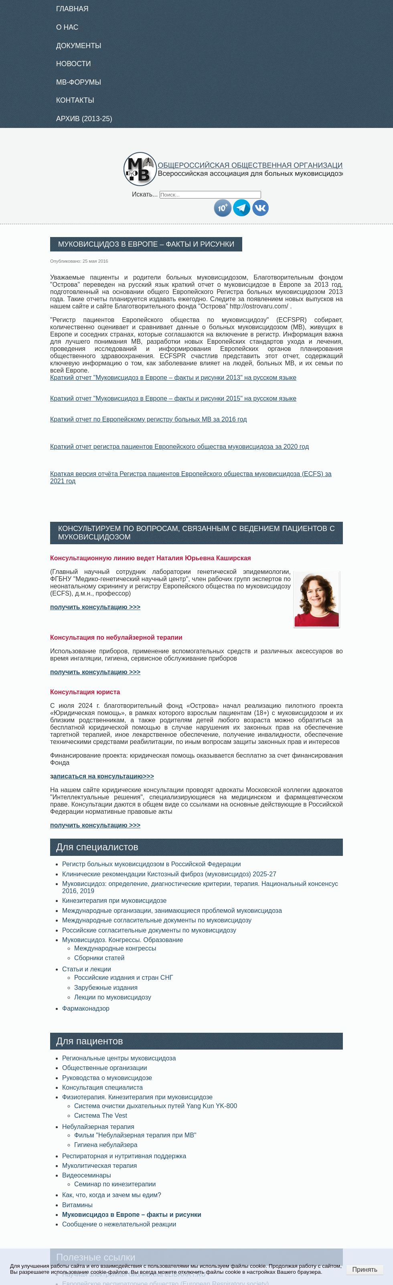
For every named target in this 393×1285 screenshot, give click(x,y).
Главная (72, 9)
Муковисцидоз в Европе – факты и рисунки (131, 1214)
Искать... (145, 194)
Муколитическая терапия (99, 1165)
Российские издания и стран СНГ (123, 977)
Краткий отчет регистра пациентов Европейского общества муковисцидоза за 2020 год (179, 446)
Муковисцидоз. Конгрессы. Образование (122, 939)
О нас (67, 27)
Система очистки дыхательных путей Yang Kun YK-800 (155, 1106)
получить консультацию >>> (95, 607)
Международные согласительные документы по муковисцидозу (156, 920)
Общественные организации (104, 1067)
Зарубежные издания (106, 987)
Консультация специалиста (102, 1087)
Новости (73, 64)
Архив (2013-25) (84, 119)
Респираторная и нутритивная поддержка (124, 1156)
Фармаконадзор (85, 1008)
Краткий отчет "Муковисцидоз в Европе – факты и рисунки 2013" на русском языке (173, 377)
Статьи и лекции (86, 969)
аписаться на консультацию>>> (103, 776)
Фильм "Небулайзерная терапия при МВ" (135, 1135)
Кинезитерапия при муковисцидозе (114, 900)
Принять (365, 1269)
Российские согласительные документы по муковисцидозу (149, 930)
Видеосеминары (86, 1175)
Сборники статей (99, 958)
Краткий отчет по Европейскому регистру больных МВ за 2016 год (148, 419)
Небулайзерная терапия (98, 1126)
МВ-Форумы (78, 82)
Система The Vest (100, 1115)
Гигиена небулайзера (106, 1144)
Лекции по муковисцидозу (112, 997)
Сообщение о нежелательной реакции (119, 1224)
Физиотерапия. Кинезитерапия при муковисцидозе (137, 1097)
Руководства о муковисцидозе (107, 1077)
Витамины (77, 1205)
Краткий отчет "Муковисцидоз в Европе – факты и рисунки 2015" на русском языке (173, 398)
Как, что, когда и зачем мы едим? (111, 1195)
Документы (78, 46)
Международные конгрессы (115, 948)
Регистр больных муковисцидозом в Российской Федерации (151, 864)
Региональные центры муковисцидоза (119, 1058)
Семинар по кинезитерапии (115, 1184)
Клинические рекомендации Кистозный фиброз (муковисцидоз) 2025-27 (169, 874)
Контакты (75, 100)
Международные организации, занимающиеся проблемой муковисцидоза (172, 910)
